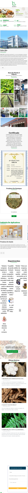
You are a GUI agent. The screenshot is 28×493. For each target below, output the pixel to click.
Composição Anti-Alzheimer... (13, 429)
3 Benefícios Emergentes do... (13, 378)
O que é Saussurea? (9, 405)
